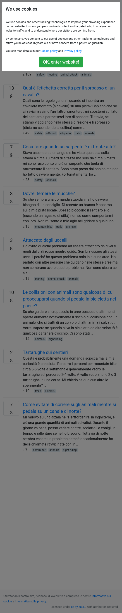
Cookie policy (48, 51)
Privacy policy (72, 51)
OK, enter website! (61, 62)
